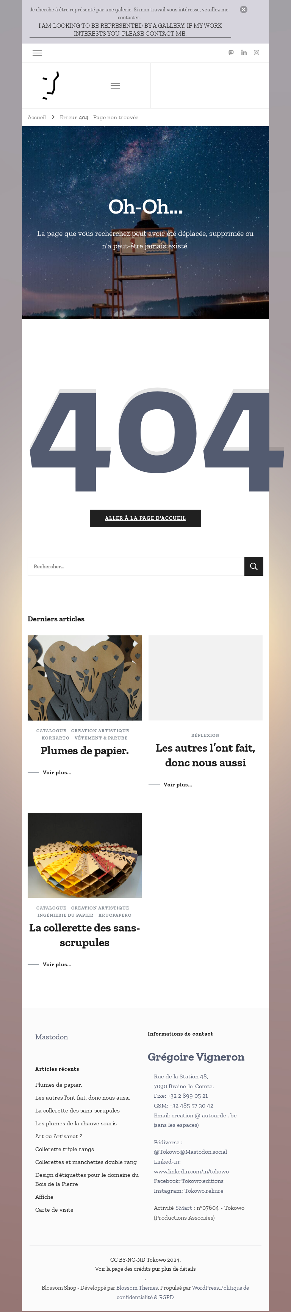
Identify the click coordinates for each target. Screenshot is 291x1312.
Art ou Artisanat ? (58, 1136)
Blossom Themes (137, 1288)
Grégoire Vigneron (196, 1057)
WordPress (205, 1288)
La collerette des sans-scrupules (77, 1111)
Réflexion (205, 735)
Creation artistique (100, 731)
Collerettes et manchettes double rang (86, 1162)
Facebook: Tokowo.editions (189, 1181)
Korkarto (56, 738)
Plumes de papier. (85, 751)
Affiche (44, 1197)
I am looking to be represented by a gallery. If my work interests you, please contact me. (130, 29)
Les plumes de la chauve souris (76, 1124)
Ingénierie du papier (66, 916)
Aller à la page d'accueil (145, 519)
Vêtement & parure (101, 738)
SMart (184, 1208)
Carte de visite (54, 1210)
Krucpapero (115, 916)
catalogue (51, 731)
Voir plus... (57, 773)
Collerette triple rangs (64, 1149)
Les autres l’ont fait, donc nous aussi (82, 1098)
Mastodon (51, 1037)
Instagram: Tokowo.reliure (189, 1191)
